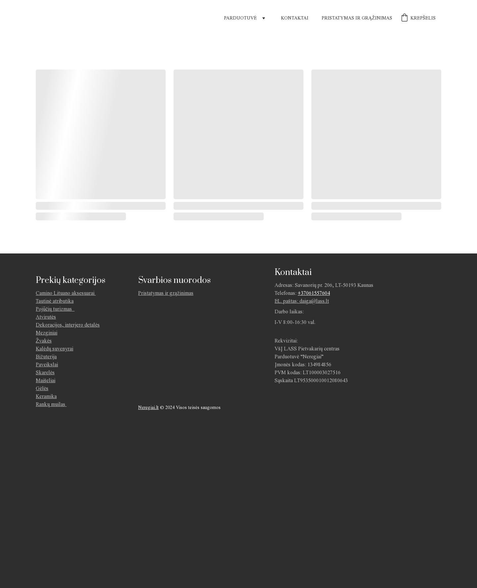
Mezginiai (46, 333)
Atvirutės (46, 317)
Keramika (46, 396)
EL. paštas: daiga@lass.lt (302, 301)
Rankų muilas (50, 404)
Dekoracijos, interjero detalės (68, 325)
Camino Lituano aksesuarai (65, 293)
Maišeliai (45, 380)
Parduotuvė (240, 18)
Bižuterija (46, 356)
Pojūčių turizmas (55, 309)
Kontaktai (294, 18)
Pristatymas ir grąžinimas (357, 18)
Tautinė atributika (55, 301)
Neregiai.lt (148, 407)
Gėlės (42, 388)
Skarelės (45, 372)
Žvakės (44, 340)
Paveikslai (47, 364)
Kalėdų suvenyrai (54, 348)
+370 (303, 293)
